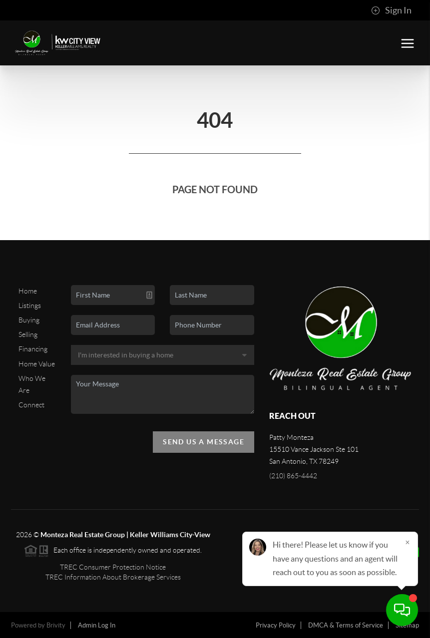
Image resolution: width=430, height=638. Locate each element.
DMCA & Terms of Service (345, 625)
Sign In (391, 10)
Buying (28, 320)
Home (27, 291)
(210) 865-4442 (293, 476)
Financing (32, 349)
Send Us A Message (203, 442)
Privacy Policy (276, 625)
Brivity (55, 625)
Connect (31, 405)
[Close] (408, 542)
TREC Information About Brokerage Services (113, 577)
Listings (29, 306)
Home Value (36, 364)
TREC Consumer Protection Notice (113, 567)
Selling (27, 334)
